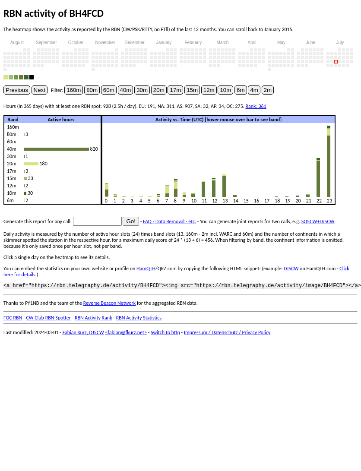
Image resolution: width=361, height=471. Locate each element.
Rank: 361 (255, 106)
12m (209, 90)
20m (159, 90)
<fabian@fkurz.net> (126, 334)
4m (254, 90)
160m (73, 90)
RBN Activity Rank (93, 319)
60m (108, 90)
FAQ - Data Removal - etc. (169, 221)
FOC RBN (12, 319)
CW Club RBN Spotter (48, 319)
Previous (17, 90)
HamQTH (145, 269)
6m (241, 90)
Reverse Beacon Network (109, 304)
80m (92, 90)
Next (39, 90)
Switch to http (165, 334)
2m (268, 90)
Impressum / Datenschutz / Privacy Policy (227, 334)
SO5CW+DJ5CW (318, 221)
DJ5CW (291, 269)
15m (192, 90)
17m (175, 90)
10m (225, 90)
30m (142, 90)
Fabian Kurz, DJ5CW (83, 334)
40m (125, 90)
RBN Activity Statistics (139, 319)
